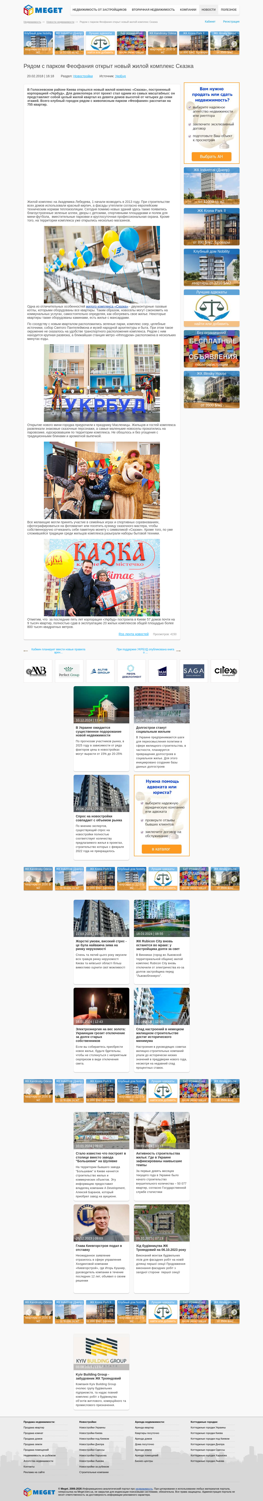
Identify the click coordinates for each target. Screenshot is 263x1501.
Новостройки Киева (90, 1433)
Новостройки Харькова (93, 1455)
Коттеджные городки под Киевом (210, 1438)
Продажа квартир (34, 1427)
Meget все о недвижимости (40, 1492)
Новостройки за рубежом (94, 1466)
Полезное (229, 9)
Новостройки (83, 76)
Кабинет (210, 21)
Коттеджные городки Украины (208, 1427)
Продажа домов (33, 1438)
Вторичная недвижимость (153, 9)
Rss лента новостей (134, 634)
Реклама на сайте (34, 1472)
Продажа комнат (33, 1433)
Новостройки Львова (91, 1461)
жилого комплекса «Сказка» (107, 306)
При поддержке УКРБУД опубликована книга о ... (145, 651)
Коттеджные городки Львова (207, 1461)
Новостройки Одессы (92, 1449)
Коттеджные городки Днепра (207, 1444)
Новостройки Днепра (91, 1444)
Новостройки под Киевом (94, 1438)
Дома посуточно (144, 1444)
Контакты (29, 1466)
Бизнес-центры (144, 1461)
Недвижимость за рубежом (40, 1455)
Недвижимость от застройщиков (100, 9)
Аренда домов (143, 1438)
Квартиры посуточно (147, 1433)
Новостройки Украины (92, 1427)
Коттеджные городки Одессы (208, 1449)
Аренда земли (143, 1449)
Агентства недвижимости (38, 1461)
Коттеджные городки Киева (207, 1433)
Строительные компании (94, 1472)
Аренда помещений (146, 1455)
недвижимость (144, 1488)
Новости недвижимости (60, 21)
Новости (209, 9)
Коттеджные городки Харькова (209, 1455)
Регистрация (231, 21)
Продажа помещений (36, 1449)
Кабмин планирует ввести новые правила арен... (58, 651)
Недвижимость (32, 21)
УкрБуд (120, 76)
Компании (188, 9)
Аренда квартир (144, 1427)
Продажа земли (33, 1444)
